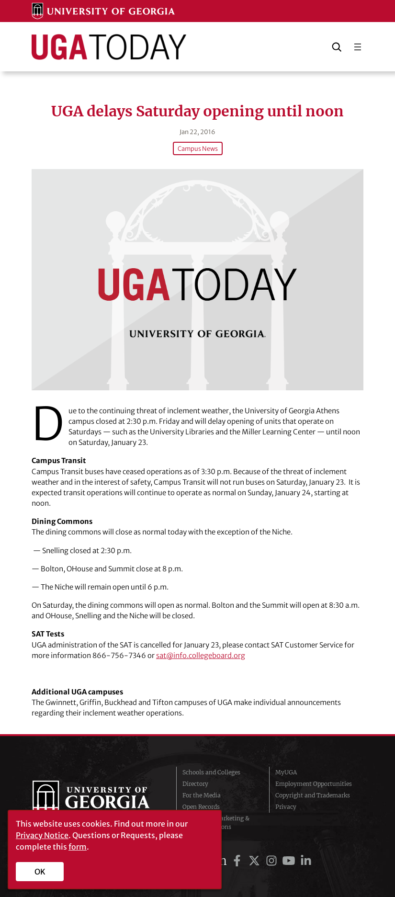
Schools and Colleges (211, 772)
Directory (195, 783)
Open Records (201, 806)
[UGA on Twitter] (255, 860)
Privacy (285, 806)
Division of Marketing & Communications (215, 822)
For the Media (201, 795)
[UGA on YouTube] (290, 860)
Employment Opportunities (313, 783)
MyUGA (286, 772)
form (77, 847)
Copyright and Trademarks (312, 795)
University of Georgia (97, 800)
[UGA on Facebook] (238, 860)
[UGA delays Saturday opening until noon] (197, 279)
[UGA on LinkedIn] (306, 860)
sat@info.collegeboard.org (200, 655)
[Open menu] (357, 47)
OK (39, 871)
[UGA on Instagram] (273, 860)
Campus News (198, 148)
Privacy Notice (42, 835)
